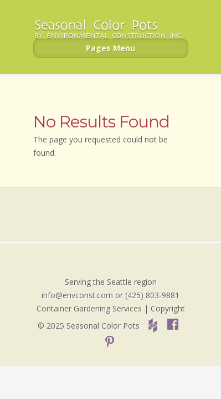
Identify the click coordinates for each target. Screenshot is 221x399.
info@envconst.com (77, 295)
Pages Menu (110, 48)
